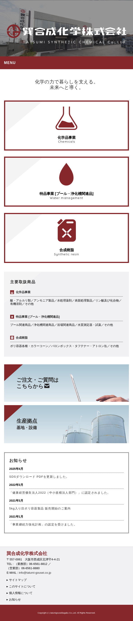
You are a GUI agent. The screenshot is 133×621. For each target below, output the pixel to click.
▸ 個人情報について (20, 593)
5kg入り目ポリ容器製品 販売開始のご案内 (40, 508)
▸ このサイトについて (21, 586)
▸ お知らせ (14, 599)
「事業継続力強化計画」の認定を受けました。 (43, 524)
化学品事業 (20, 292)
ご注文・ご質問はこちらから (37, 383)
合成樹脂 (19, 337)
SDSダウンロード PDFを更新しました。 (39, 476)
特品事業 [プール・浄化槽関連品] (35, 316)
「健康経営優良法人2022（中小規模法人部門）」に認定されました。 (60, 492)
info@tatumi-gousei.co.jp (35, 572)
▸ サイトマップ (17, 580)
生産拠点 (26, 424)
